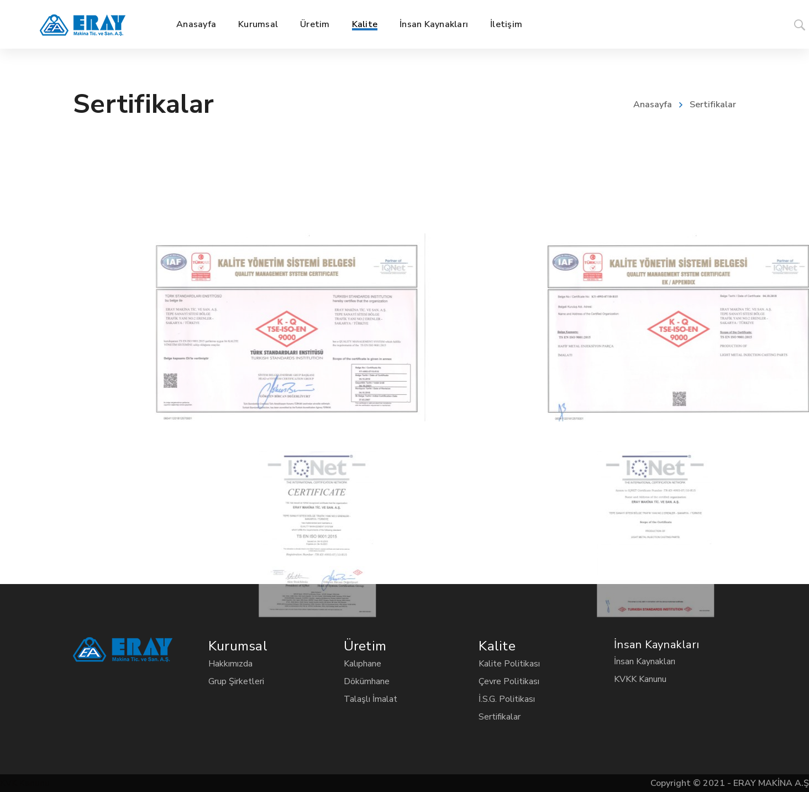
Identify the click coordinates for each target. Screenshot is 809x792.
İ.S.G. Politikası (507, 699)
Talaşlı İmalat (370, 699)
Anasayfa (652, 104)
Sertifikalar (500, 717)
